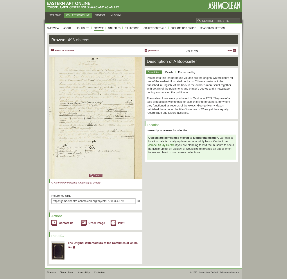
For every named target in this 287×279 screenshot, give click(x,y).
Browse (99, 28)
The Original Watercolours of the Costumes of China (103, 243)
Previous (153, 50)
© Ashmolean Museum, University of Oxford (75, 182)
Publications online (183, 28)
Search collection (212, 28)
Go (70, 247)
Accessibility (83, 272)
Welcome (55, 15)
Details (169, 72)
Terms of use (66, 272)
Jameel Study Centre (161, 145)
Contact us (66, 223)
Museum (116, 15)
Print (121, 223)
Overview (53, 28)
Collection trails (155, 28)
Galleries (114, 28)
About (67, 28)
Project (100, 15)
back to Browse (64, 50)
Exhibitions (132, 28)
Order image (96, 223)
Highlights (82, 28)
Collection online (78, 15)
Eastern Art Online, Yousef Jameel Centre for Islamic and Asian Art (84, 5)
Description (154, 72)
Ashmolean (224, 5)
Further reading (187, 72)
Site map (51, 272)
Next (229, 50)
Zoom (96, 175)
